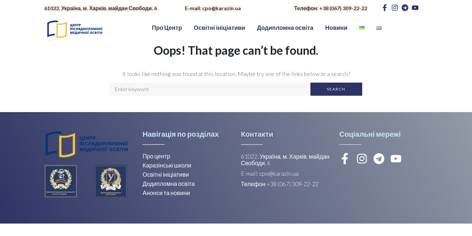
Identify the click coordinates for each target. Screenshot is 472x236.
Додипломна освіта (169, 183)
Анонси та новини (166, 192)
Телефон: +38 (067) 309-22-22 (330, 8)
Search (336, 89)
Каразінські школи (167, 165)
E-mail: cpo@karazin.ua (213, 8)
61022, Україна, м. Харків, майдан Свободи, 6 (100, 8)
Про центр (156, 156)
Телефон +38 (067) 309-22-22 (280, 183)
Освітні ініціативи (166, 174)
